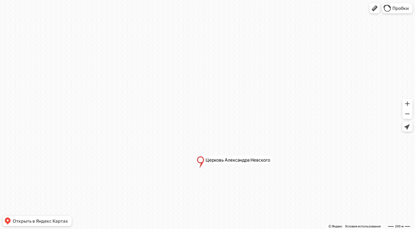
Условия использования (363, 226)
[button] (374, 8)
